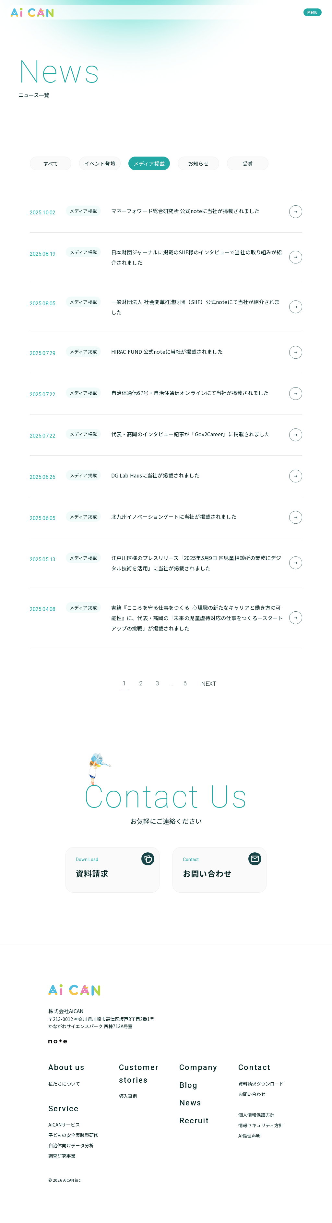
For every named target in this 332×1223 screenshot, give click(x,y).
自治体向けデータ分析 (71, 1145)
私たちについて (64, 1083)
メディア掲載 (149, 163)
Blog (188, 1085)
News (190, 1103)
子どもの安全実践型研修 (73, 1135)
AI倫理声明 (249, 1135)
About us (66, 1067)
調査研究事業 (62, 1156)
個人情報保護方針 (256, 1115)
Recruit (194, 1121)
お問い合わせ (252, 1094)
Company (198, 1067)
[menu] (312, 12)
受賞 (248, 163)
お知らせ (198, 163)
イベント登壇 (100, 163)
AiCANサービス (64, 1124)
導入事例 (128, 1096)
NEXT (208, 684)
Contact (254, 1067)
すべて (50, 163)
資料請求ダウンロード (261, 1083)
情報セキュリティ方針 (260, 1125)
